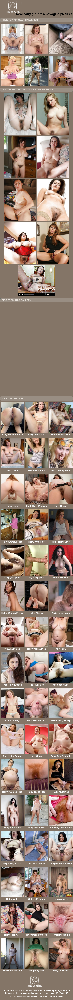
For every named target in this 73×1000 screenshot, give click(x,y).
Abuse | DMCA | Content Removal (47, 996)
